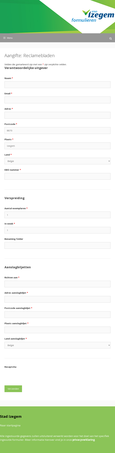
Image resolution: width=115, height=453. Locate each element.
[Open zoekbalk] (110, 38)
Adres (8, 108)
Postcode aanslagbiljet (18, 307)
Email (8, 93)
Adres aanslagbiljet (16, 292)
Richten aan (11, 277)
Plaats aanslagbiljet (16, 323)
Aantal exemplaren (16, 208)
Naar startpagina (10, 425)
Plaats (8, 139)
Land (8, 154)
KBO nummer (12, 169)
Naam (8, 78)
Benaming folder (13, 238)
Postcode (10, 124)
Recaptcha (10, 366)
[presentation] (27, 376)
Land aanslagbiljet (15, 338)
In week (9, 223)
